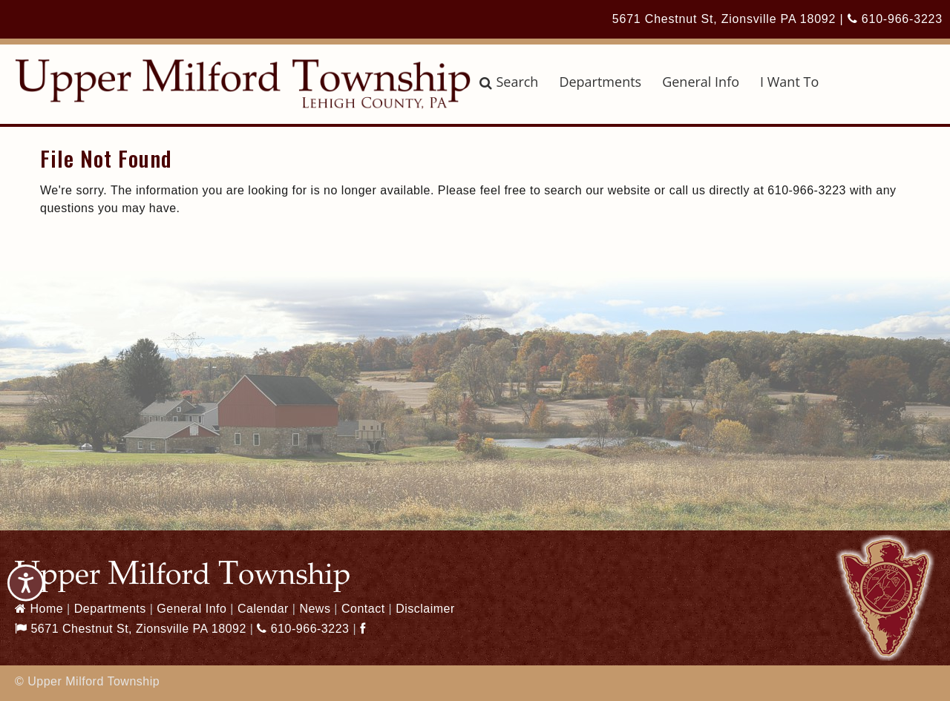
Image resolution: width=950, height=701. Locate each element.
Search (508, 81)
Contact (363, 608)
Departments (600, 81)
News (314, 608)
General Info (700, 81)
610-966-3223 (895, 19)
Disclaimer (425, 608)
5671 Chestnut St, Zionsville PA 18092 (724, 19)
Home (39, 608)
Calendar (263, 608)
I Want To (789, 81)
